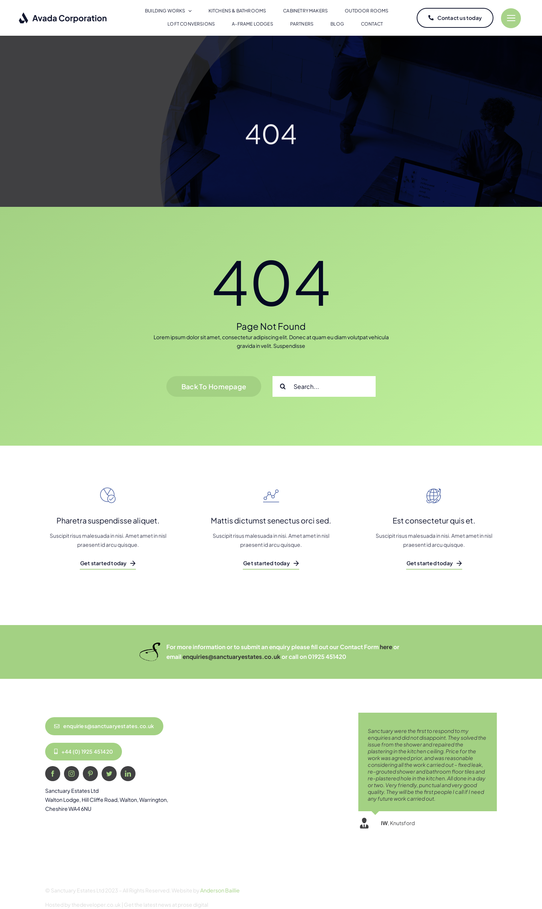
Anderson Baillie (220, 890)
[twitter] (109, 773)
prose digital (193, 904)
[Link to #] (511, 18)
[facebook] (52, 773)
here (386, 646)
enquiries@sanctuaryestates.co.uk (231, 656)
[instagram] (71, 773)
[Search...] (324, 386)
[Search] (283, 386)
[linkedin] (128, 773)
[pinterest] (90, 773)
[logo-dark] (63, 14)
